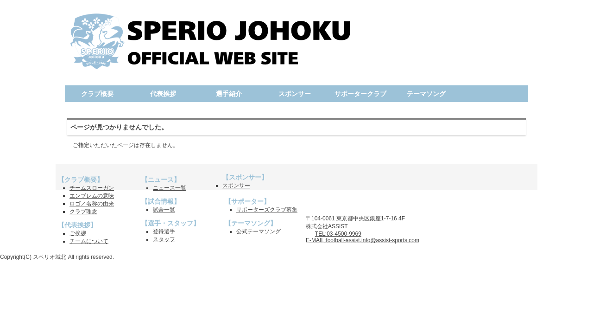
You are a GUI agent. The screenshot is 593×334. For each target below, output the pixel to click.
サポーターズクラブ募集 (266, 209)
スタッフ (164, 239)
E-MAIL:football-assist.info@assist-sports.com (362, 240)
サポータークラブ (360, 93)
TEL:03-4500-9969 (338, 234)
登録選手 (164, 231)
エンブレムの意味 (91, 196)
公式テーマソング (258, 231)
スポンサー (294, 93)
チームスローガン (91, 188)
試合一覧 (164, 209)
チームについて (88, 241)
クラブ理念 (83, 211)
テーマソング (426, 93)
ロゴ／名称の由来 (91, 203)
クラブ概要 (97, 93)
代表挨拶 (163, 93)
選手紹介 (229, 93)
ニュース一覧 (169, 188)
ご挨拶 (77, 233)
